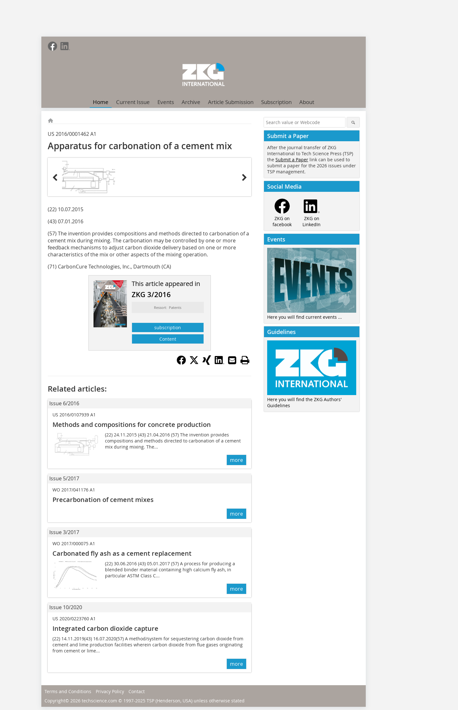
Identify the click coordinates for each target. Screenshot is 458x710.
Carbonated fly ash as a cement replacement (121, 553)
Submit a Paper (291, 160)
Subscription (276, 102)
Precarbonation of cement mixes (103, 499)
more (236, 459)
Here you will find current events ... (304, 317)
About (306, 102)
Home (100, 102)
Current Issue (133, 102)
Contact (136, 691)
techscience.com (99, 701)
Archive (191, 102)
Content (167, 339)
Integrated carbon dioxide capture (105, 628)
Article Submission (230, 102)
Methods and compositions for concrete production (131, 424)
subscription (167, 327)
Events (165, 102)
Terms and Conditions (68, 691)
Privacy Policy (110, 691)
